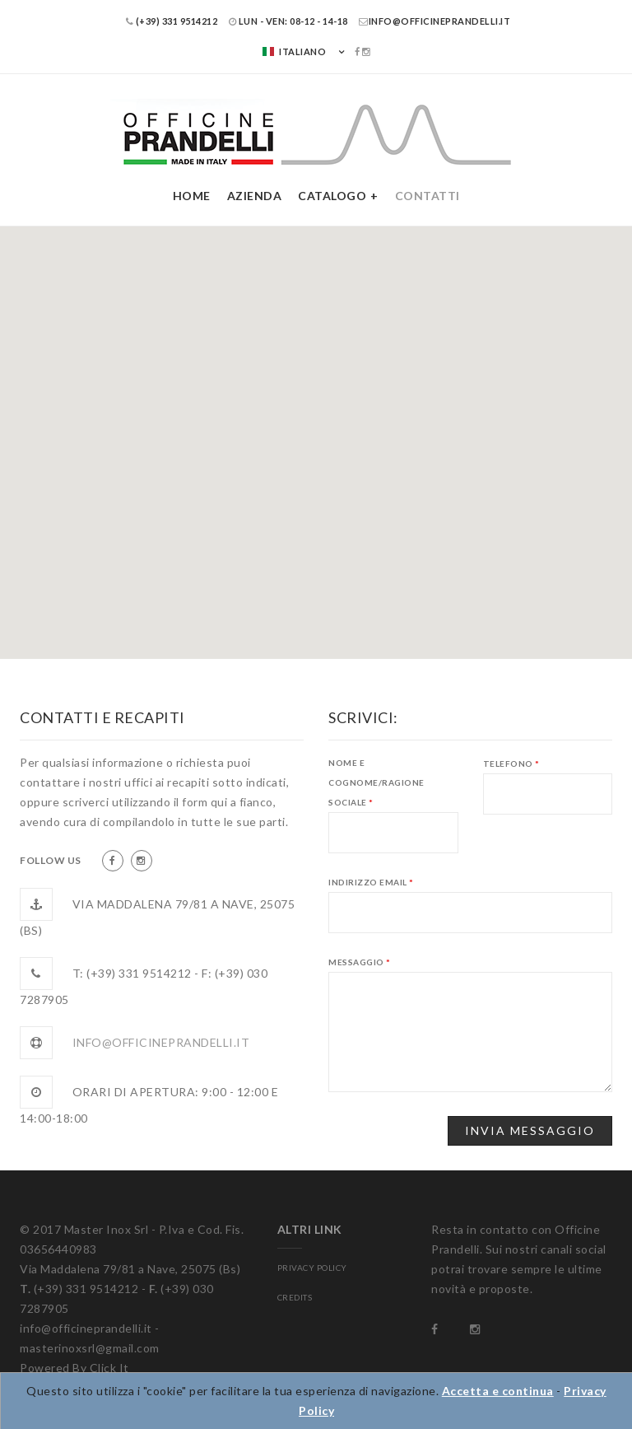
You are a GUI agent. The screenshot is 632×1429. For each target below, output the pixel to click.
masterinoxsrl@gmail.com (90, 1348)
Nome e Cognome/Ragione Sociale (376, 782)
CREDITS (295, 1297)
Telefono (511, 763)
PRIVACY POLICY (312, 1268)
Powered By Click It (74, 1368)
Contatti (427, 196)
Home (192, 196)
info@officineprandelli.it (434, 21)
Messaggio (359, 962)
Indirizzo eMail (371, 882)
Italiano (294, 51)
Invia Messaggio (530, 1130)
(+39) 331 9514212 (172, 21)
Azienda (254, 196)
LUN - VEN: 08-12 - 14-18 (288, 21)
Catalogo (332, 196)
